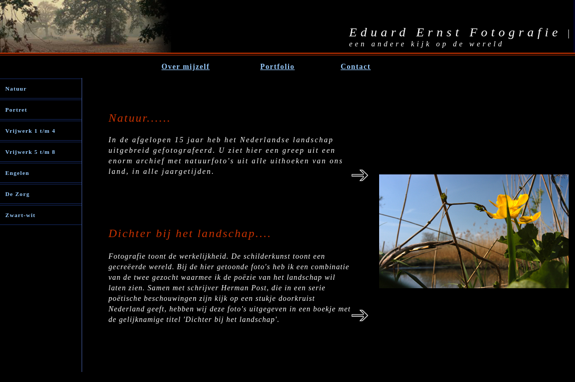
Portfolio (277, 67)
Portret (16, 109)
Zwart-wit (20, 215)
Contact (356, 67)
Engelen (17, 173)
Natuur (16, 88)
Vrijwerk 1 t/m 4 (30, 131)
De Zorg (17, 194)
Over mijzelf (186, 67)
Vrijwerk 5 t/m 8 (30, 152)
